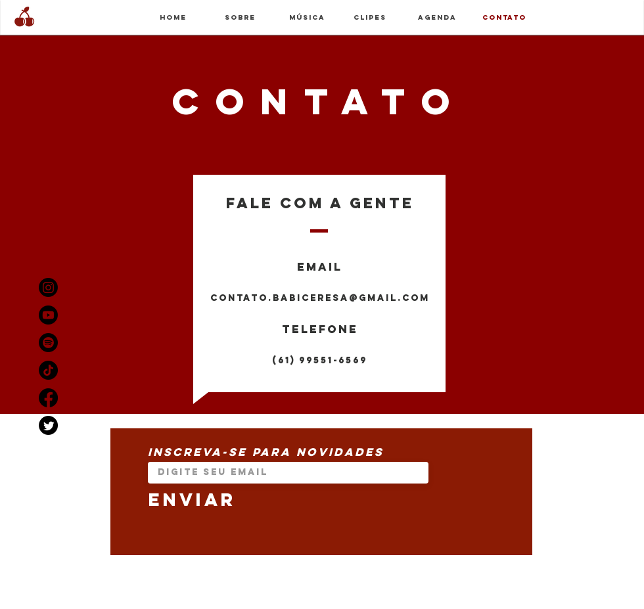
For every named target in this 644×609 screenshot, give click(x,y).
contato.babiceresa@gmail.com (320, 298)
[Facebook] (48, 397)
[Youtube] (48, 315)
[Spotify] (48, 342)
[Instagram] (48, 287)
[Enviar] (288, 499)
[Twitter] (48, 425)
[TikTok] (48, 370)
